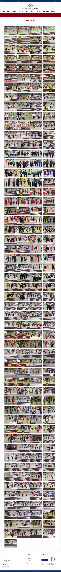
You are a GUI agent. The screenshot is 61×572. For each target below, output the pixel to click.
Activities (21, 11)
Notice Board (29, 558)
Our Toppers (29, 561)
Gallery (26, 11)
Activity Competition (30, 560)
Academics (14, 11)
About (8, 11)
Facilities (38, 11)
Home (4, 11)
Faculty (32, 11)
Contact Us (53, 11)
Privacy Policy (46, 571)
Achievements (46, 11)
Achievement (29, 563)
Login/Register (58, 1)
